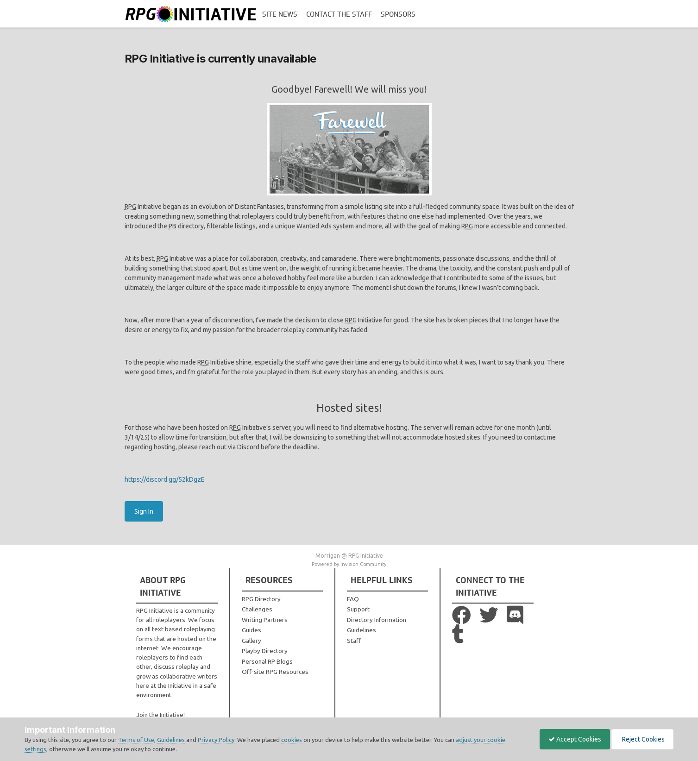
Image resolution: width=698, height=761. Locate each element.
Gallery (251, 640)
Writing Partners (265, 619)
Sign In (143, 511)
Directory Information (376, 619)
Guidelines (361, 630)
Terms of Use (136, 739)
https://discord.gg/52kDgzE (165, 479)
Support (358, 609)
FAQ (353, 599)
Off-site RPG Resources (275, 671)
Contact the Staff (339, 14)
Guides (251, 630)
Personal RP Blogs (267, 661)
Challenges (257, 609)
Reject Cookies (642, 739)
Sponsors (398, 14)
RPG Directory (261, 599)
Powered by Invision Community (349, 564)
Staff (354, 640)
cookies (291, 739)
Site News (279, 14)
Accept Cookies (572, 739)
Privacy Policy (216, 739)
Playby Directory (265, 650)
